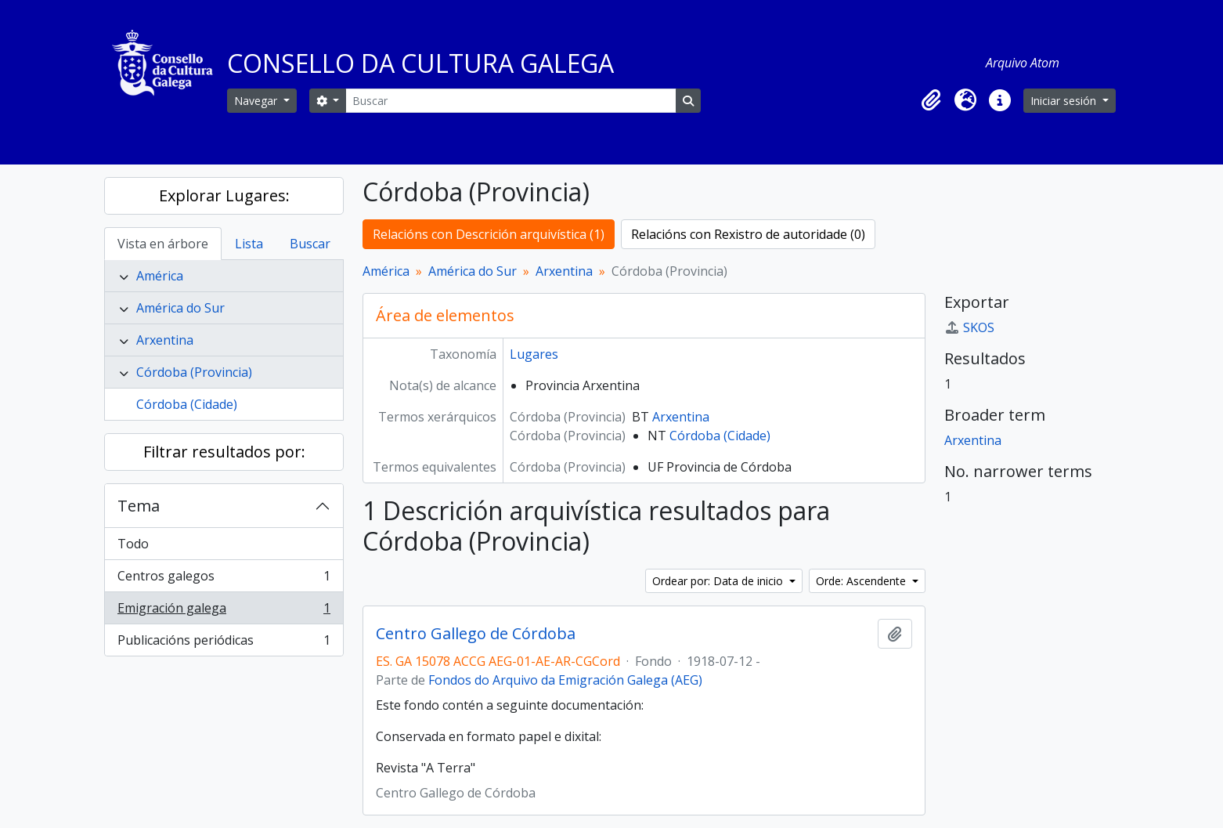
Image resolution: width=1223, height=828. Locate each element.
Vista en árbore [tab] (162, 243)
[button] (931, 100)
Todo (133, 543)
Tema (138, 505)
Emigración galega (223, 611)
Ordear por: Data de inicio (719, 580)
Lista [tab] (249, 243)
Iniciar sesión (1064, 100)
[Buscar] (510, 101)
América (159, 275)
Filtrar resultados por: (224, 451)
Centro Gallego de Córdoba (475, 633)
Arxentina (164, 340)
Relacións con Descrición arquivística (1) (488, 234)
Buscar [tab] (310, 243)
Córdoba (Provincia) (194, 372)
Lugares (534, 354)
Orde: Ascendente (862, 580)
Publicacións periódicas (223, 643)
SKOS (969, 327)
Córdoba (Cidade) (186, 404)
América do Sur (180, 307)
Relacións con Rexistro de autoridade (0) (748, 234)
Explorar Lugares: (224, 195)
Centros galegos (223, 579)
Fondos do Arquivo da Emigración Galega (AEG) (565, 680)
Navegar (257, 100)
